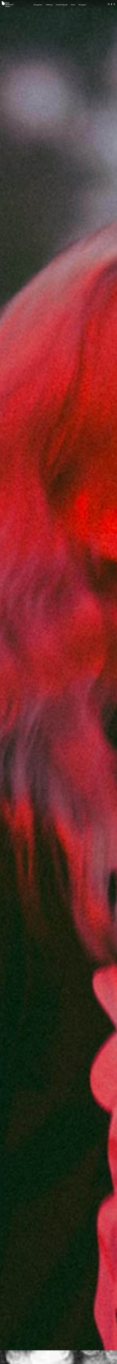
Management (38, 4)
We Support (82, 4)
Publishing (49, 4)
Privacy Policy (9, 1362)
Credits (113, 1361)
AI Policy (16, 1362)
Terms (3, 1362)
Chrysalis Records (61, 4)
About (73, 4)
